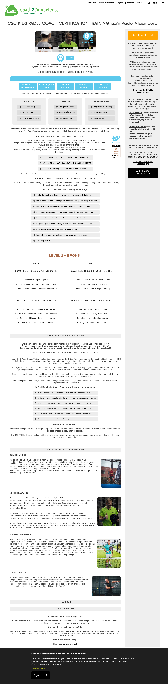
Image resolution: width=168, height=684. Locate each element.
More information (39, 668)
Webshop (130, 3)
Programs (120, 3)
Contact (140, 3)
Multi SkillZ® (91, 3)
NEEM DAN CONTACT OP (148, 157)
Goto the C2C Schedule (143, 172)
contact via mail (70, 644)
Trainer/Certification (106, 3)
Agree (38, 675)
